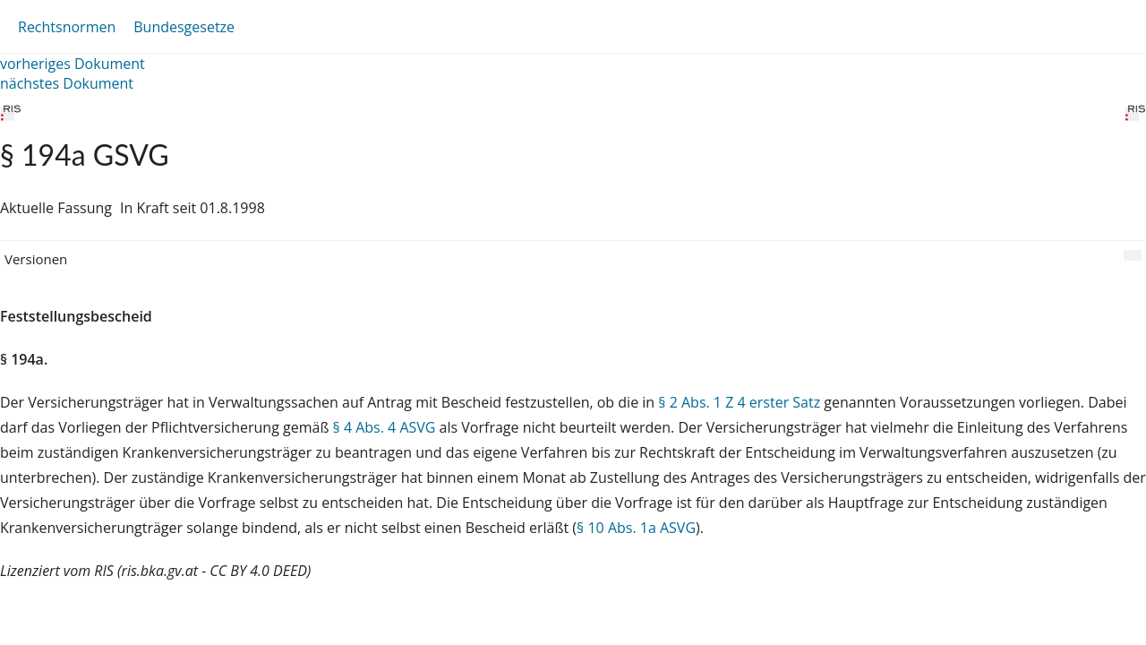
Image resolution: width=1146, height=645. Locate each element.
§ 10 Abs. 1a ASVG (636, 528)
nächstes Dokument (66, 83)
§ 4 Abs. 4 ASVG (384, 427)
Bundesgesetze (184, 27)
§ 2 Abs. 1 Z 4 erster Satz (739, 402)
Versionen (35, 259)
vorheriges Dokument (72, 63)
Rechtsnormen (66, 27)
